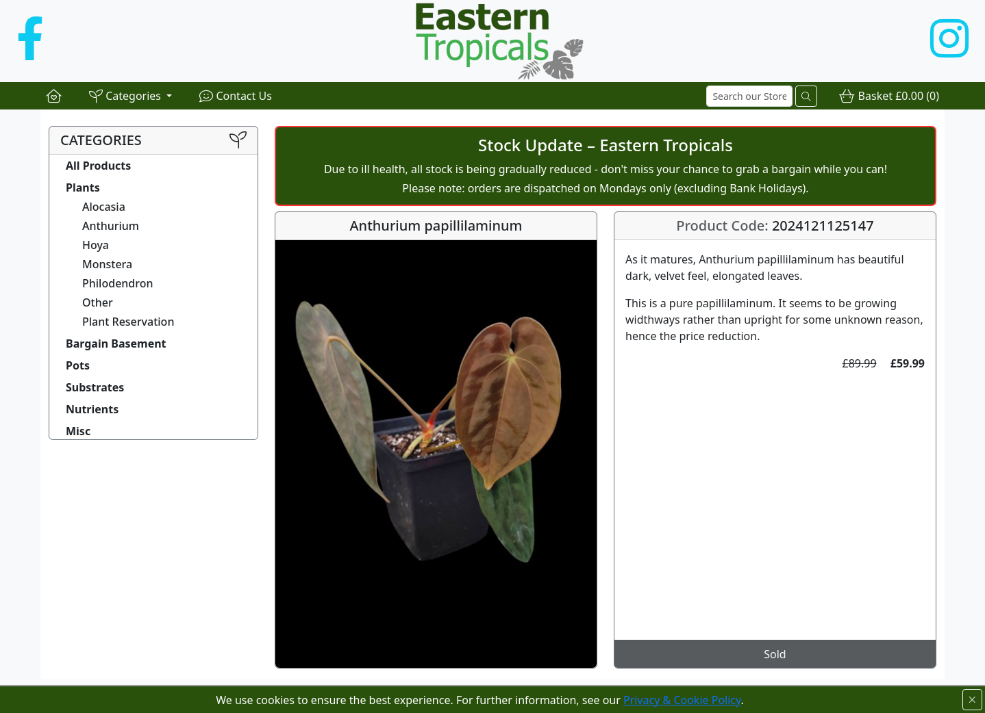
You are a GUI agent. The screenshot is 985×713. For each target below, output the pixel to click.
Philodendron (117, 283)
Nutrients (92, 409)
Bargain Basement (116, 343)
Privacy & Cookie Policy (682, 700)
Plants (83, 187)
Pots (78, 365)
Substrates (95, 387)
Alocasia (103, 206)
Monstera (107, 264)
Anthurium (110, 225)
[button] (130, 95)
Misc (78, 431)
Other (97, 302)
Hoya (95, 244)
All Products (98, 165)
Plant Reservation (128, 321)
